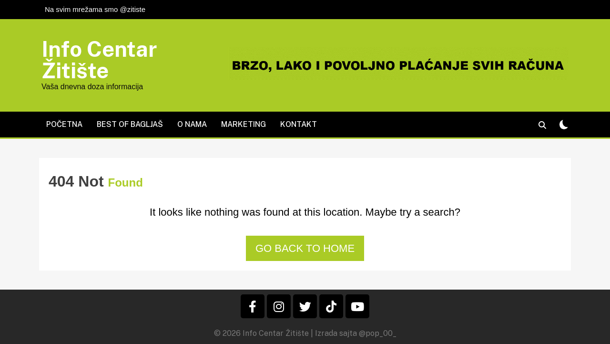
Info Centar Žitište (99, 59)
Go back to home (305, 248)
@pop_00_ (377, 333)
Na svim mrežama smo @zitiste (95, 9)
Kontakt (298, 124)
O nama (192, 124)
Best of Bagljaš (130, 124)
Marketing (243, 124)
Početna (64, 124)
